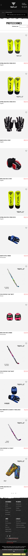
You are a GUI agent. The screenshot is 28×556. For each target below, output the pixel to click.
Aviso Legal (18, 521)
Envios (6, 521)
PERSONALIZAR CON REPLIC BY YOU (16, 14)
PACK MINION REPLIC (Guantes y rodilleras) (10, 409)
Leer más (23, 554)
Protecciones (8, 508)
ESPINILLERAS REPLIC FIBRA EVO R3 (8, 63)
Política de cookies (20, 525)
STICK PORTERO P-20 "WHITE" (7, 448)
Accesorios (7, 512)
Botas (6, 506)
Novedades (7, 514)
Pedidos (17, 508)
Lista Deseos (18, 506)
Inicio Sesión (18, 504)
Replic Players (8, 531)
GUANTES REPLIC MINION (5, 255)
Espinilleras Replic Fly (5, 486)
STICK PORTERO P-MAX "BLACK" (7, 371)
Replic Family (8, 529)
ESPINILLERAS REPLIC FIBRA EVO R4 (8, 101)
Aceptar (11, 554)
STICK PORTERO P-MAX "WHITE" (7, 294)
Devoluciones (8, 523)
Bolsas (6, 510)
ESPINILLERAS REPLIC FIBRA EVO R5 (8, 217)
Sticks (6, 504)
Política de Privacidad (20, 527)
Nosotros (7, 527)
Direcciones (18, 510)
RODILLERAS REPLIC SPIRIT (6, 178)
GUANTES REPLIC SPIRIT (5, 140)
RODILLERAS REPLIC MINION (6, 332)
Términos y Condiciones (21, 523)
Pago (6, 525)
